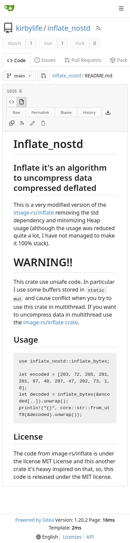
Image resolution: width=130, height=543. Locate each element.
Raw (16, 112)
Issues (44, 60)
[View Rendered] (22, 102)
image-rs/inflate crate (50, 322)
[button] (43, 76)
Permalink (40, 112)
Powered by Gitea (34, 520)
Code (16, 60)
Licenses (72, 537)
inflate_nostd (68, 28)
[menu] (47, 537)
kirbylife (29, 28)
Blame (66, 112)
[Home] (9, 8)
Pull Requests (82, 60)
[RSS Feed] (98, 28)
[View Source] (12, 102)
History (89, 112)
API (90, 537)
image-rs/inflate (34, 212)
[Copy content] (12, 123)
